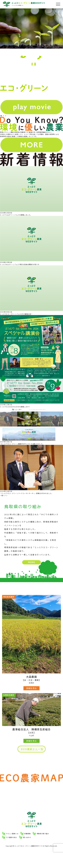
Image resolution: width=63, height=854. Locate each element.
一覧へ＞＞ (4, 495)
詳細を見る (31, 688)
